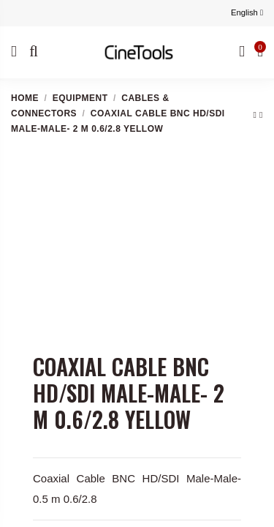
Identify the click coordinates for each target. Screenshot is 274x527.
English (247, 12)
